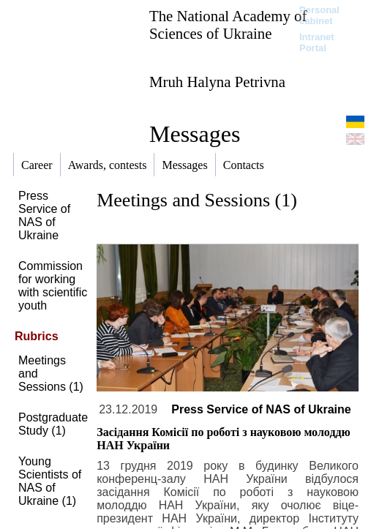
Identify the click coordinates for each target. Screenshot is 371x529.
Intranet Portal (316, 42)
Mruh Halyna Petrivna (217, 81)
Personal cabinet (319, 15)
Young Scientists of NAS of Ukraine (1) (49, 481)
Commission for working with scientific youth (52, 286)
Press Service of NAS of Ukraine (44, 215)
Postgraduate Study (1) (53, 424)
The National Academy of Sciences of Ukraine (228, 24)
